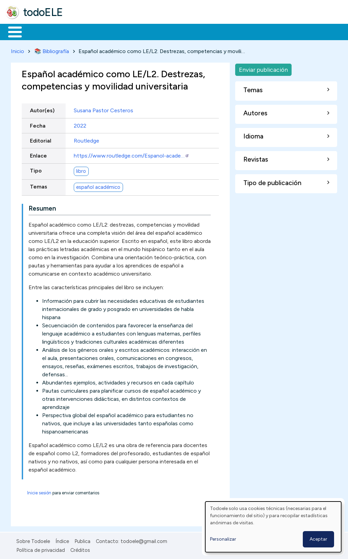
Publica (82, 540)
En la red (161, 31)
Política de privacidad (40, 549)
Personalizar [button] (223, 539)
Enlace (38, 154)
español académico (98, 186)
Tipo (36, 169)
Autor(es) (42, 109)
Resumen (42, 207)
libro (81, 170)
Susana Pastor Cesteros (103, 109)
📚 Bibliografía (51, 50)
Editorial (40, 139)
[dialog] (273, 527)
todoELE (43, 12)
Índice (62, 540)
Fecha (38, 124)
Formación (81, 31)
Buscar (279, 31)
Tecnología (203, 31)
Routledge (86, 139)
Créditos (80, 549)
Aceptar (318, 539)
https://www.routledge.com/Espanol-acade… (131, 154)
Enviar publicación (263, 68)
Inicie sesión (39, 491)
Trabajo (122, 31)
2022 (80, 124)
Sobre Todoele (33, 540)
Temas (38, 185)
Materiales (38, 31)
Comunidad (248, 31)
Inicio (11, 31)
